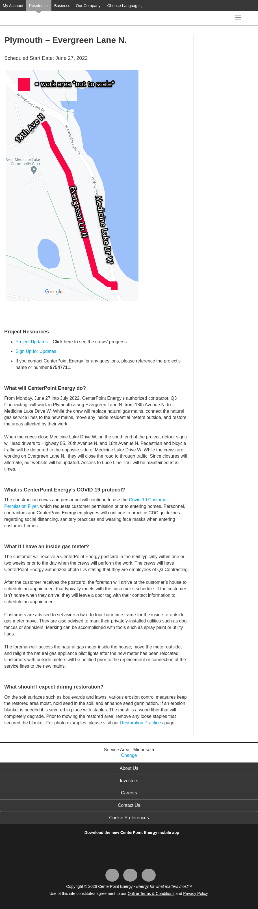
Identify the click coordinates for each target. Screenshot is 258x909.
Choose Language (124, 5)
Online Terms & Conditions (151, 893)
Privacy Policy (195, 893)
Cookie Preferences (129, 817)
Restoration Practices (141, 722)
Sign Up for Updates (36, 351)
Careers (129, 792)
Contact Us (129, 805)
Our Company (88, 5)
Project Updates (32, 341)
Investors (129, 780)
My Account (13, 5)
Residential (38, 5)
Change (129, 755)
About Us (129, 768)
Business (62, 5)
